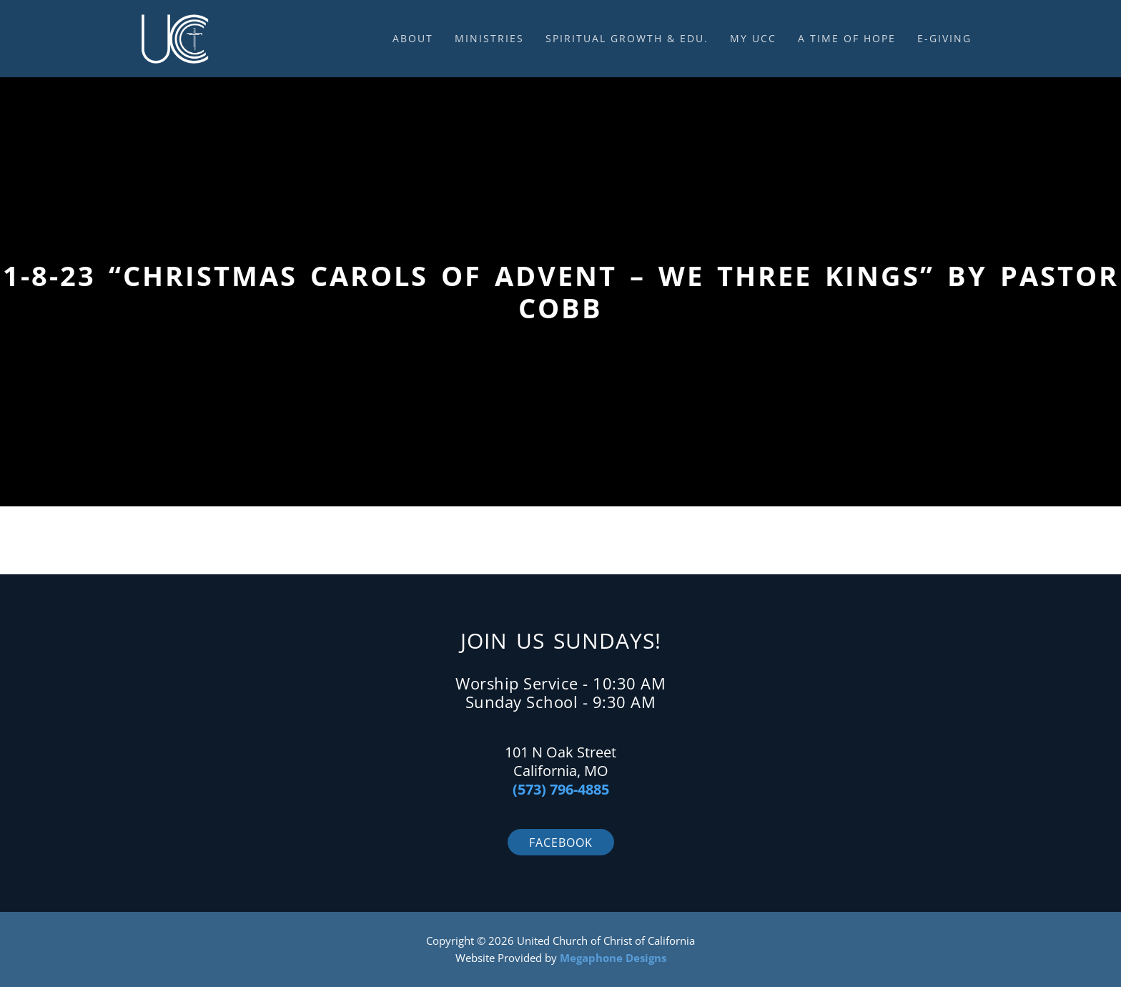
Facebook (561, 842)
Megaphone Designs (613, 958)
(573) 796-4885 (561, 789)
